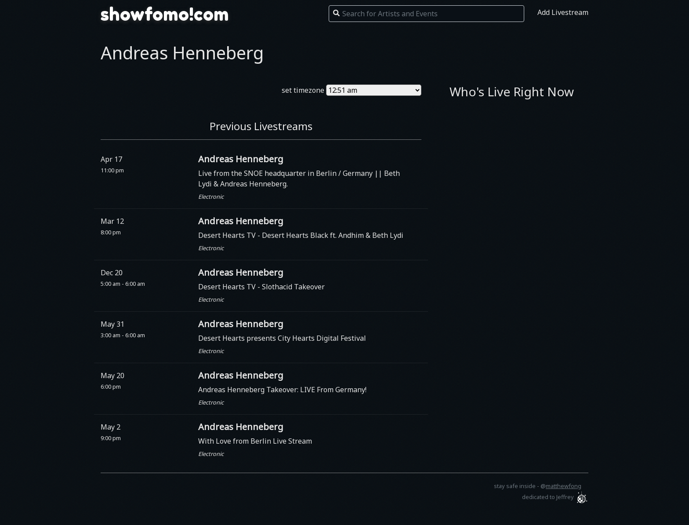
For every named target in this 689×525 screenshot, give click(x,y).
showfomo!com (165, 14)
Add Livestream (562, 12)
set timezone (303, 90)
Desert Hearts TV (227, 235)
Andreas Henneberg (240, 159)
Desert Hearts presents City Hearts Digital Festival (282, 338)
